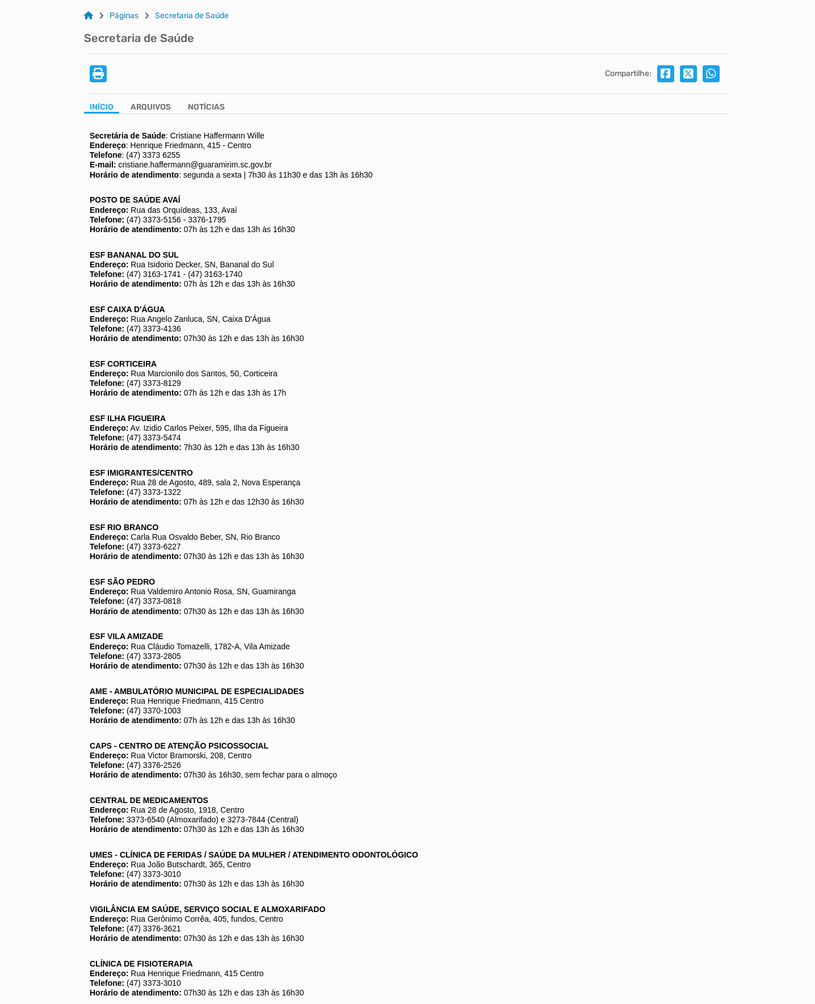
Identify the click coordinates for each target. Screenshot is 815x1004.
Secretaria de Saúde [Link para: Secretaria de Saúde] (192, 15)
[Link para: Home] (88, 15)
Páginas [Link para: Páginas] (124, 15)
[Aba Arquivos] (151, 108)
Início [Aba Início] (102, 107)
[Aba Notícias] (206, 108)
